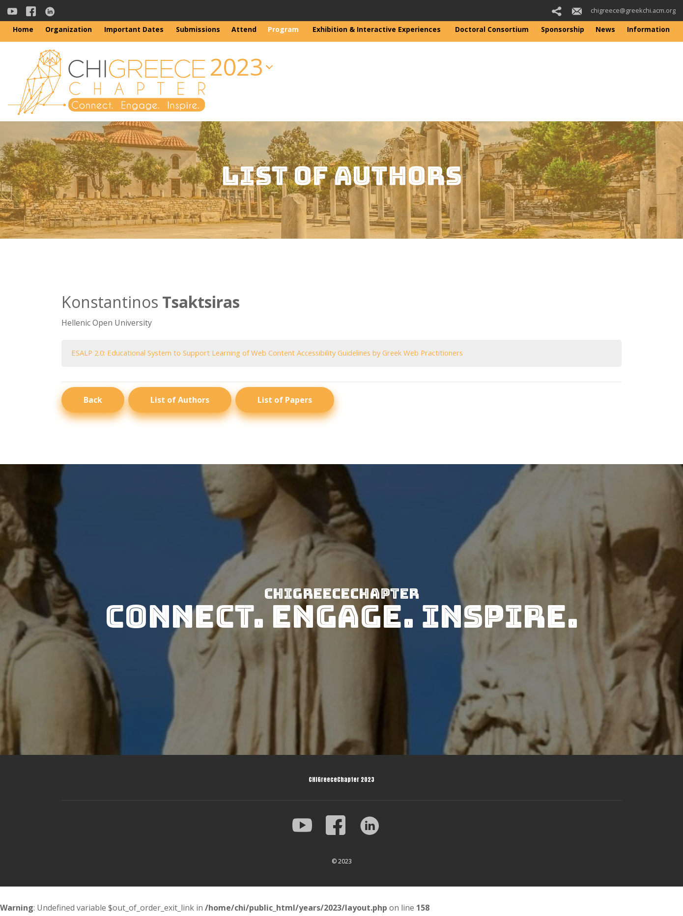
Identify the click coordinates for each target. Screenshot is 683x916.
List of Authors (179, 400)
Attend (243, 29)
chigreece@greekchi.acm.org (624, 10)
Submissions (198, 29)
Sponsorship (562, 29)
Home (23, 29)
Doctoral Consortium (492, 29)
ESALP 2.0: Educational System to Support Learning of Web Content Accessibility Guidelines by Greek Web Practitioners (290, 353)
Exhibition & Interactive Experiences (377, 29)
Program (283, 29)
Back (93, 400)
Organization (68, 29)
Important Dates (134, 29)
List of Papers (284, 400)
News (605, 29)
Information (648, 29)
